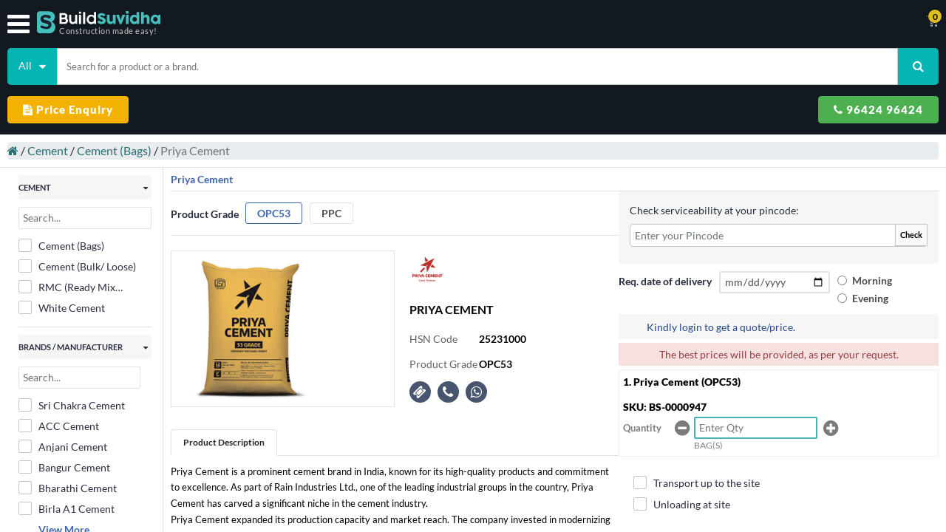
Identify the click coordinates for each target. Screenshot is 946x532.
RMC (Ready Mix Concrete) (66, 287)
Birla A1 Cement (66, 508)
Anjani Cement (62, 446)
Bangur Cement (64, 467)
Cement (47, 150)
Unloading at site (681, 504)
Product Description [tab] (224, 442)
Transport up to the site (696, 482)
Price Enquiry (68, 109)
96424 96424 (878, 109)
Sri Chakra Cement (71, 405)
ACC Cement (58, 425)
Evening (870, 298)
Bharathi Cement (67, 487)
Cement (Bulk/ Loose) (77, 266)
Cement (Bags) (114, 150)
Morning (872, 280)
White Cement (61, 307)
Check (911, 234)
